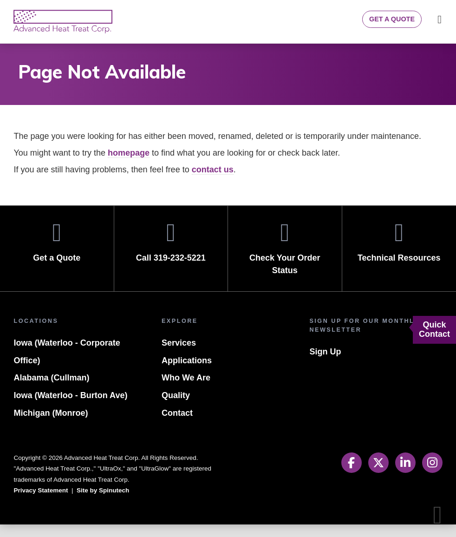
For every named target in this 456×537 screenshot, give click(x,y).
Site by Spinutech (106, 503)
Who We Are (187, 390)
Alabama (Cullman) (50, 390)
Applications (186, 373)
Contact (177, 425)
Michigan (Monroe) (49, 425)
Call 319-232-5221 (171, 254)
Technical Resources (399, 254)
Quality (175, 408)
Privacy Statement (42, 503)
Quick (434, 330)
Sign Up (324, 364)
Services (178, 355)
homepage (136, 165)
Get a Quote (390, 19)
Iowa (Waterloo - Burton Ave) (72, 408)
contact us (221, 182)
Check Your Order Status (285, 260)
